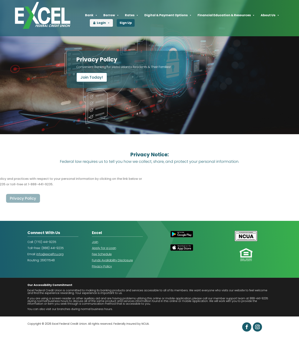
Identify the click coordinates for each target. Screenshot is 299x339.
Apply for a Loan (104, 248)
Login (103, 23)
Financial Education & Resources (226, 15)
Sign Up (126, 23)
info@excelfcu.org (49, 254)
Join (95, 242)
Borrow (111, 15)
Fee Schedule (102, 254)
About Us (270, 15)
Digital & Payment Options (168, 15)
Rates (132, 15)
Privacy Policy (102, 266)
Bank (91, 15)
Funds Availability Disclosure (112, 260)
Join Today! (91, 77)
